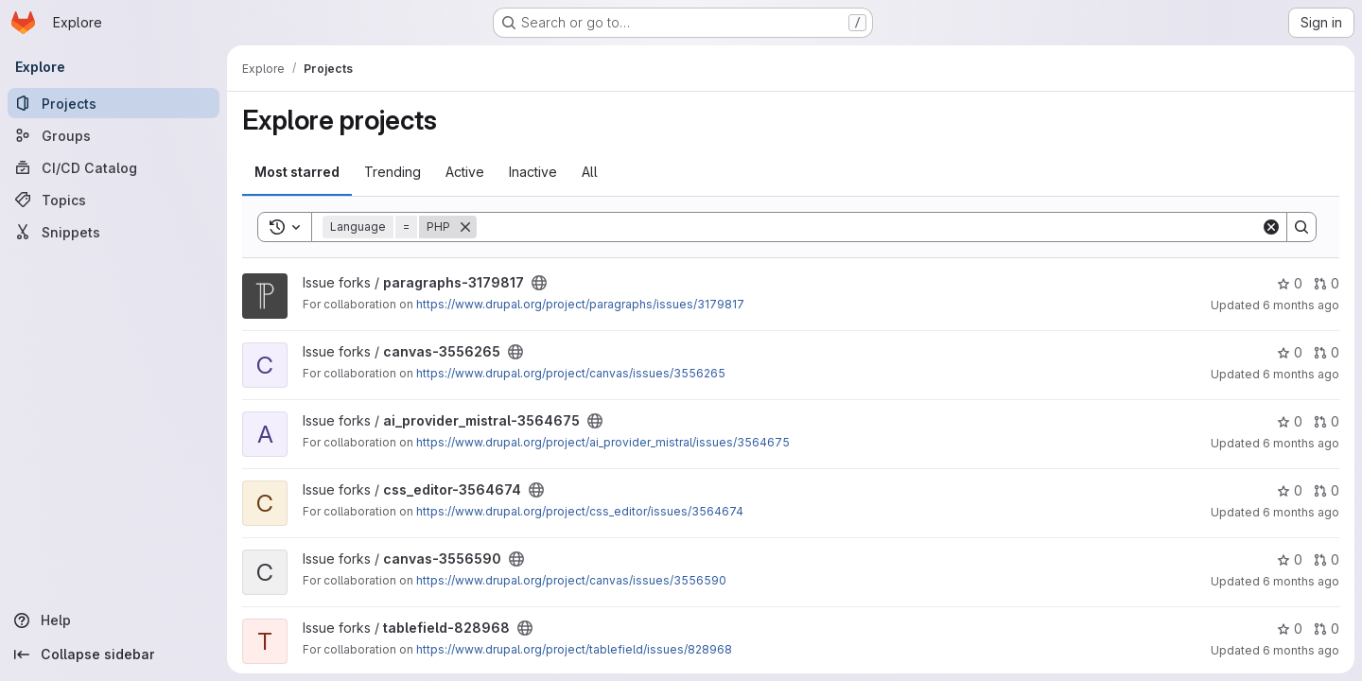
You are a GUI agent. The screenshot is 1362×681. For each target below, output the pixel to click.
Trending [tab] (392, 172)
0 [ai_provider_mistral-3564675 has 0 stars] (1289, 421)
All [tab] (590, 172)
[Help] (113, 620)
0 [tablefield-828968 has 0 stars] (1289, 628)
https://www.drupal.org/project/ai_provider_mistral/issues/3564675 (603, 442)
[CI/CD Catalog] (113, 167)
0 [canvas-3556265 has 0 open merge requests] (1326, 352)
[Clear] (1271, 227)
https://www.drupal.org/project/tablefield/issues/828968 (574, 649)
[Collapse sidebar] (113, 654)
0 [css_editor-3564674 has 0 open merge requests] (1326, 490)
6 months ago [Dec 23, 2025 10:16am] (1301, 443)
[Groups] (113, 135)
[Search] (868, 227)
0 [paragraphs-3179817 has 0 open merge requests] (1326, 283)
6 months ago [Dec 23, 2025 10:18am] (1301, 374)
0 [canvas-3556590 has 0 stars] (1289, 559)
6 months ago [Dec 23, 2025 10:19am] (1301, 305)
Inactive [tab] (533, 172)
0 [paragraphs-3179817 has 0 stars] (1289, 283)
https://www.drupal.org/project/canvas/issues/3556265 (570, 373)
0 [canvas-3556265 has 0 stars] (1289, 352)
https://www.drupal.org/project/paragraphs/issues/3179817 (580, 304)
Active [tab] (464, 172)
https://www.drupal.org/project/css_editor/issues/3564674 (579, 511)
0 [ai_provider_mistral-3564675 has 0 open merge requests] (1326, 421)
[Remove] (465, 227)
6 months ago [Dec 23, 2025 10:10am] (1301, 512)
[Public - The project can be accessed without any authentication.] (539, 282)
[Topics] (113, 199)
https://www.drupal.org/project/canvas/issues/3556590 (571, 580)
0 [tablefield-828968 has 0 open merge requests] (1326, 628)
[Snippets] (113, 232)
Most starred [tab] (297, 172)
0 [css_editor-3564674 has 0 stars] (1289, 490)
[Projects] (113, 103)
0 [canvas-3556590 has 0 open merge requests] (1326, 559)
